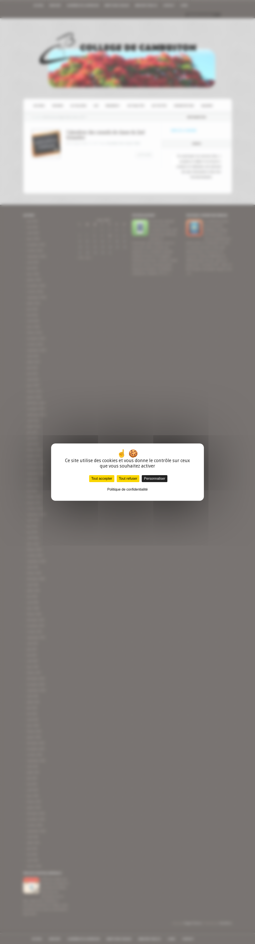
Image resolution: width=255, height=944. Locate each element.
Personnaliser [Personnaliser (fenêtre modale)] (154, 478)
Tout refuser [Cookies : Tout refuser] (128, 478)
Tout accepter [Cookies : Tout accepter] (101, 478)
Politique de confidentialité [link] (127, 489)
